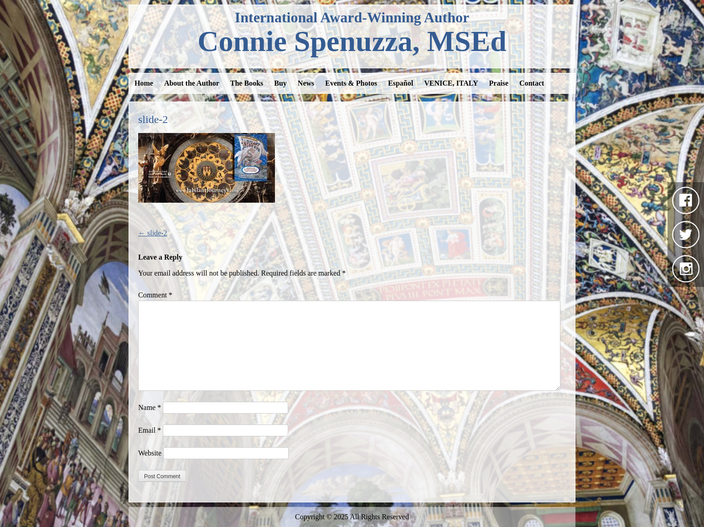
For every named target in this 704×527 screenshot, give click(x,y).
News (306, 83)
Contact (531, 83)
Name (149, 407)
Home (144, 83)
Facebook (685, 200)
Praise (498, 83)
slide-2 (152, 233)
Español (400, 83)
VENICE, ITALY (451, 83)
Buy (280, 83)
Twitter (685, 234)
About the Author (191, 83)
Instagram (685, 268)
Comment (155, 295)
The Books (246, 83)
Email (149, 430)
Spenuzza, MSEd (351, 41)
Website (149, 453)
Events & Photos (351, 83)
